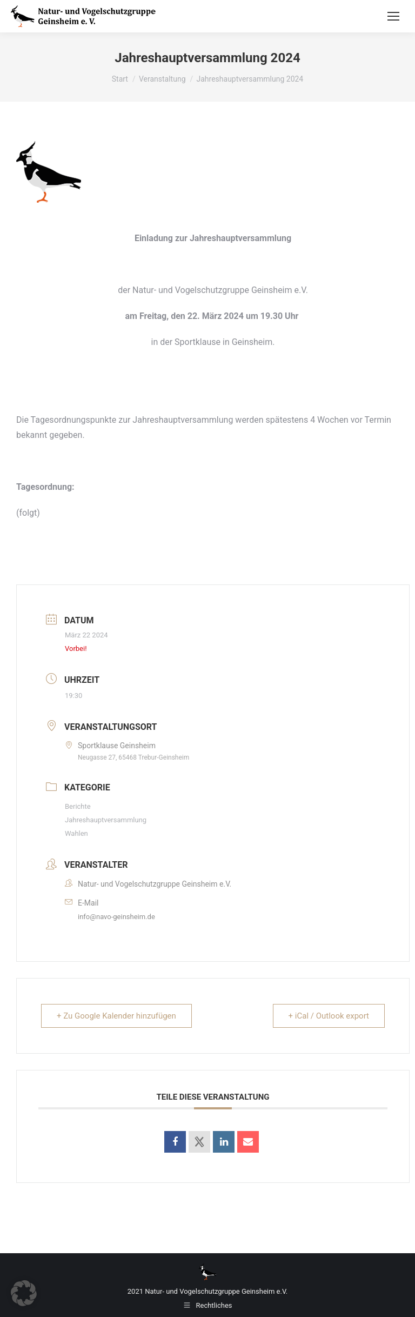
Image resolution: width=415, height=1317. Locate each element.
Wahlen (76, 833)
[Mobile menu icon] (393, 16)
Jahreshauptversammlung (105, 820)
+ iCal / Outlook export (329, 1016)
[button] (24, 1293)
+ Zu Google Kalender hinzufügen (116, 1016)
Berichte (78, 806)
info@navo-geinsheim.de (116, 917)
